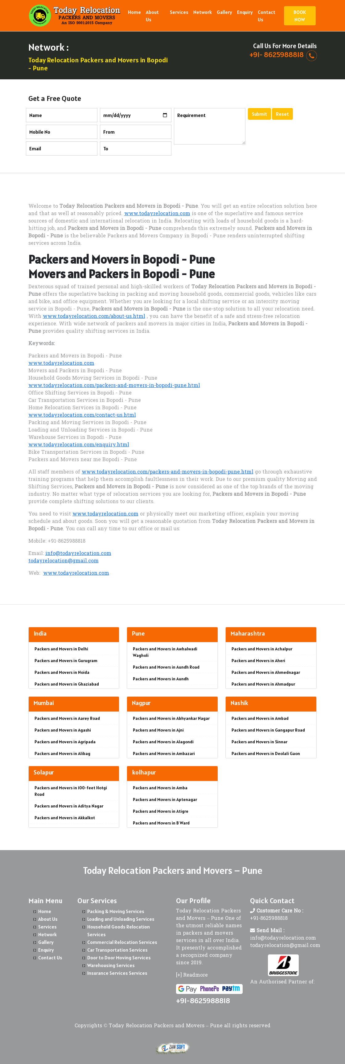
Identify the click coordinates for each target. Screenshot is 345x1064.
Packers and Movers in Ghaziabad (67, 684)
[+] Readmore (192, 975)
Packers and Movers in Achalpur (262, 649)
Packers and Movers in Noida (62, 672)
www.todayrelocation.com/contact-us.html (82, 415)
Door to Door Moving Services (119, 957)
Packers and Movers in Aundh (161, 679)
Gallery (224, 12)
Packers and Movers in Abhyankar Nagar (171, 718)
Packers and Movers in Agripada (65, 742)
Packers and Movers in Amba (160, 788)
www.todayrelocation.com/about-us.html (94, 316)
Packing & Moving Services (115, 911)
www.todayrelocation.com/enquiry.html (78, 445)
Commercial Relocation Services (122, 942)
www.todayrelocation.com (157, 214)
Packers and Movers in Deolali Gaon (266, 753)
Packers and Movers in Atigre (160, 811)
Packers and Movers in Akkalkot (65, 817)
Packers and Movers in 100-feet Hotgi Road (71, 791)
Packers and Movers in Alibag (62, 753)
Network (202, 12)
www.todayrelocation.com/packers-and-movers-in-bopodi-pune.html (114, 386)
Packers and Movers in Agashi (63, 730)
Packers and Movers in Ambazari (164, 753)
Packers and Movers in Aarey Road (67, 718)
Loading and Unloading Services (120, 919)
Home (134, 12)
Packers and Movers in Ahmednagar (266, 672)
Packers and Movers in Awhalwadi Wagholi (165, 652)
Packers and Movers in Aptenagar (165, 799)
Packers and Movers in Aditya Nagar (69, 806)
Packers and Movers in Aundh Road (166, 667)
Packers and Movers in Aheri (258, 660)
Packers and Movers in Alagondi (163, 742)
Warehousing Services (111, 965)
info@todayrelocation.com (78, 553)
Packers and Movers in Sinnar (259, 742)
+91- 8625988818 (276, 54)
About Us (152, 16)
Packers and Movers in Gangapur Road (268, 730)
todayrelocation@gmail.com (63, 561)
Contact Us (266, 16)
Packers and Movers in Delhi (61, 649)
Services (179, 12)
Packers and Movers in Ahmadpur (263, 684)
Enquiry (245, 12)
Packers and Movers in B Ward (161, 823)
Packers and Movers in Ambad (260, 718)
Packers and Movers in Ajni (158, 730)
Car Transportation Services (117, 950)
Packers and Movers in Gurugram (66, 660)
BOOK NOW (300, 16)
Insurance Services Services (117, 973)
